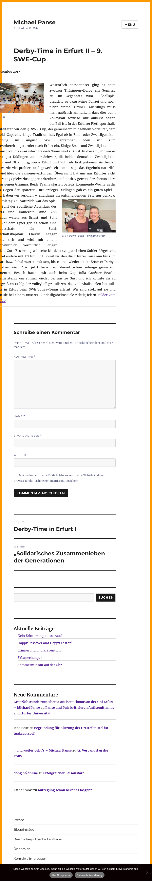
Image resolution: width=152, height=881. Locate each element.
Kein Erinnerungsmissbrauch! (41, 636)
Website (20, 454)
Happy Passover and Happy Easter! (45, 643)
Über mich (22, 849)
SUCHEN (106, 597)
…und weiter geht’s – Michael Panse (43, 750)
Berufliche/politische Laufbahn (38, 839)
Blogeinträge (24, 829)
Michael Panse (35, 22)
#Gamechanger (30, 658)
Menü (129, 24)
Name (19, 416)
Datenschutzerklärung (90, 875)
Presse (19, 820)
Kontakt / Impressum (31, 858)
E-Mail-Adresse (28, 435)
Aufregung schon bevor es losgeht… (66, 790)
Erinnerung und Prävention (39, 650)
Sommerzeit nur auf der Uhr (40, 665)
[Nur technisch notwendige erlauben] (147, 872)
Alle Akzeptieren (61, 875)
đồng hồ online (26, 773)
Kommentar (25, 356)
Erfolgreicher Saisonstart (63, 773)
